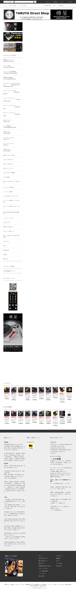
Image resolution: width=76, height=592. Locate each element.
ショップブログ (42, 573)
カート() (69, 1)
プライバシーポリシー (44, 568)
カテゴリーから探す (12, 5)
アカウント (47, 1)
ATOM (43, 576)
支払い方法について (43, 558)
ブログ (53, 5)
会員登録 (54, 1)
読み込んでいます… (36, 200)
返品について (42, 563)
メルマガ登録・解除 (46, 5)
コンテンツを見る (22, 5)
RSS (40, 576)
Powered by (38, 588)
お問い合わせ (60, 5)
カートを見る (59, 563)
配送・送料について (43, 560)
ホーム (5, 5)
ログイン (61, 1)
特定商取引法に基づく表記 (45, 566)
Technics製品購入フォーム (9, 270)
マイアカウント (59, 555)
